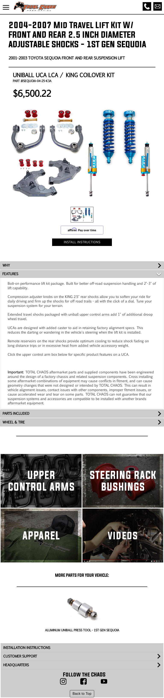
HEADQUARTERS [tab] (16, 665)
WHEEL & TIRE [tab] (14, 422)
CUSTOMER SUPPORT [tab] (20, 656)
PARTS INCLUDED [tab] (16, 413)
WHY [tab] (6, 265)
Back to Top (82, 693)
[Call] (147, 6)
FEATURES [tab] (10, 274)
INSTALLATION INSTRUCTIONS (26, 647)
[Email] (157, 6)
